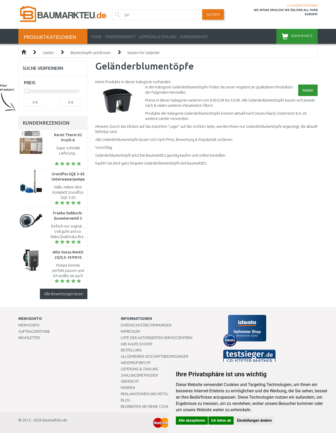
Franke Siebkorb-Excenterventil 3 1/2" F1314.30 (68, 218)
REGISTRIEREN (308, 5)
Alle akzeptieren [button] (191, 420)
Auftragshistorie (34, 331)
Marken (128, 388)
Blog (125, 400)
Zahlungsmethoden (139, 375)
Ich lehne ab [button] (221, 420)
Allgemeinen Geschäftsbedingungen (154, 356)
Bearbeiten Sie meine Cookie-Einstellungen (160, 406)
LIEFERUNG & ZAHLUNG (158, 37)
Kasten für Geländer (144, 53)
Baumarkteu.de (55, 420)
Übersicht (130, 381)
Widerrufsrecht (136, 363)
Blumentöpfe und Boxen (91, 53)
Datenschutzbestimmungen (146, 325)
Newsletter (29, 338)
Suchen (213, 14)
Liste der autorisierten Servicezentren (156, 338)
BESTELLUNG (131, 350)
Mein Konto (29, 325)
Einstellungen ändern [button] (254, 420)
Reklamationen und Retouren (148, 394)
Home (96, 37)
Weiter (307, 90)
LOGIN (291, 5)
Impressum (130, 331)
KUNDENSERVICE (194, 37)
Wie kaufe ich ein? (136, 344)
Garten (48, 53)
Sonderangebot (120, 37)
